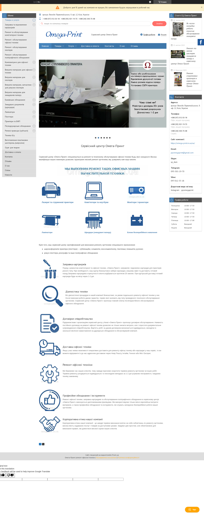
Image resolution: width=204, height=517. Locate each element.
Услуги (71, 46)
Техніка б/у (10, 135)
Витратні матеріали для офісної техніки (18, 71)
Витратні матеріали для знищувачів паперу (15, 93)
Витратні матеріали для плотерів (15, 78)
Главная (45, 46)
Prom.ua (115, 455)
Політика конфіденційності (128, 457)
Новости (8, 175)
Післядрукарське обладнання (18, 126)
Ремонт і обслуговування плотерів (16, 48)
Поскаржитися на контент (106, 457)
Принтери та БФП (12, 121)
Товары (58, 46)
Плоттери (9, 116)
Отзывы (8, 161)
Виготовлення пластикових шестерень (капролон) (16, 141)
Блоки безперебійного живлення (142, 232)
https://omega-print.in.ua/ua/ (183, 143)
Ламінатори (10, 112)
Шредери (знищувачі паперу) (98, 232)
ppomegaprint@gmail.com (182, 152)
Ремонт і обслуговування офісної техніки (16, 41)
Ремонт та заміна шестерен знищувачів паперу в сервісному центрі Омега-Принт (183, 56)
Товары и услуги (12, 20)
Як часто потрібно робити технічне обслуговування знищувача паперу (185, 31)
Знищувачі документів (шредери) (14, 106)
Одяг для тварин (12, 147)
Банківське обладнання (15, 100)
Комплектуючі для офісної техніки (16, 63)
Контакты (9, 156)
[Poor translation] (10, 475)
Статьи (7, 170)
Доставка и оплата (13, 152)
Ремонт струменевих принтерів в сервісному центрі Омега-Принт (192, 79)
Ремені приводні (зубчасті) (16, 130)
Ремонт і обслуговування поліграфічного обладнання (17, 56)
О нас (7, 165)
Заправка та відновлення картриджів (16, 26)
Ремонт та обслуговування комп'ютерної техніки (16, 33)
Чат (192, 509)
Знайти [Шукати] (159, 24)
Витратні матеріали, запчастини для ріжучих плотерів (18, 86)
